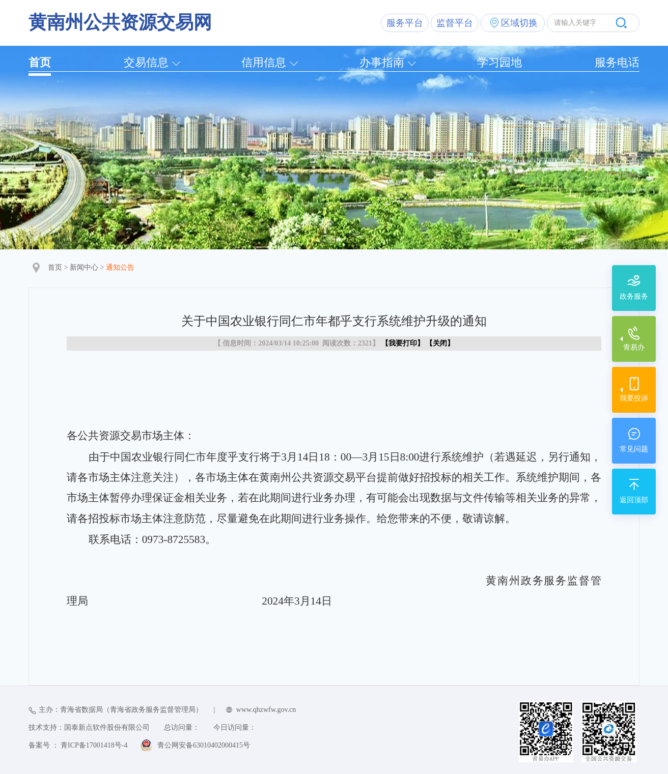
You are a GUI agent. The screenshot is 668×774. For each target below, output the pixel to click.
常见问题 (634, 449)
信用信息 (263, 62)
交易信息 (146, 62)
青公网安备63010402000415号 (203, 745)
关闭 (440, 343)
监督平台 (454, 23)
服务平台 (404, 23)
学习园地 (499, 62)
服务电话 (617, 62)
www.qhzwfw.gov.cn (266, 709)
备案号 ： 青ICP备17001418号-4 (78, 745)
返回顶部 (634, 500)
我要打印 (402, 343)
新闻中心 (84, 267)
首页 (40, 62)
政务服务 (634, 296)
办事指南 (381, 62)
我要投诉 (634, 398)
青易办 (634, 347)
